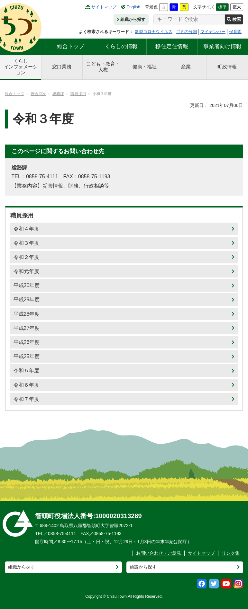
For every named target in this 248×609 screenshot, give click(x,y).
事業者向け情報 (222, 46)
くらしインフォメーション (21, 66)
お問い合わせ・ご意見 (158, 553)
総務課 (58, 94)
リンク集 (231, 553)
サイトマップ (100, 6)
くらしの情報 (121, 46)
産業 (186, 66)
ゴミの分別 (186, 31)
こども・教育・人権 (103, 66)
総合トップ (70, 46)
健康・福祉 (145, 66)
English (130, 6)
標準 (222, 6)
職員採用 (78, 94)
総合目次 (38, 94)
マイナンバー (212, 31)
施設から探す (143, 566)
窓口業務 (61, 66)
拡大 (237, 6)
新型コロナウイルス (153, 31)
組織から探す (131, 19)
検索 (234, 19)
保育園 (235, 31)
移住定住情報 (171, 46)
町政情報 (227, 66)
